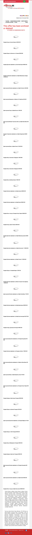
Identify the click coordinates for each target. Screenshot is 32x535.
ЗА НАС (15, 22)
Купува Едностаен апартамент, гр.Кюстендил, (15, 498)
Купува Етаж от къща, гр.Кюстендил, (18, 494)
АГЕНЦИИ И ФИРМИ (9, 22)
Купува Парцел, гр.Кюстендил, (19, 492)
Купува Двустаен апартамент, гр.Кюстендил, (18, 497)
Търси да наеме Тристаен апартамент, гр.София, (17, 525)
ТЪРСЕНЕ (7, 21)
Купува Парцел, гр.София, (17, 499)
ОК (24, 1)
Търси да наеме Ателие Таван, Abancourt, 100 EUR (14, 511)
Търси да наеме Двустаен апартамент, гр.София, (14, 523)
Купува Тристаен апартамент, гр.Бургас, (13, 502)
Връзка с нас (21, 530)
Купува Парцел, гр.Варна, (10, 491)
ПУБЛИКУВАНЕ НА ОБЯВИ (15, 21)
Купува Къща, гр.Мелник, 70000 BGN (20, 500)
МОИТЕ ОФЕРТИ (24, 21)
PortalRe (6, 530)
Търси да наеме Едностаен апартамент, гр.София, (18, 521)
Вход (26, 22)
